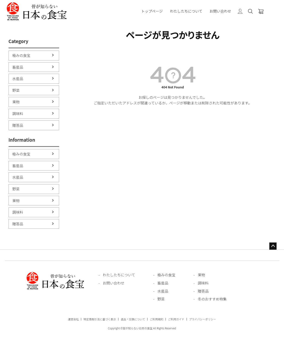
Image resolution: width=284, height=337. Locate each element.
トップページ (152, 11)
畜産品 (17, 67)
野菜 (16, 90)
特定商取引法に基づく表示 (99, 319)
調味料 (17, 113)
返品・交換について (133, 319)
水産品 (17, 78)
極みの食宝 (21, 55)
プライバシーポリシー (202, 319)
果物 (16, 101)
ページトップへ (273, 246)
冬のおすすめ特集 (212, 299)
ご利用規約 (156, 319)
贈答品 (17, 125)
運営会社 (73, 319)
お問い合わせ (220, 11)
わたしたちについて (186, 11)
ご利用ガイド (176, 319)
